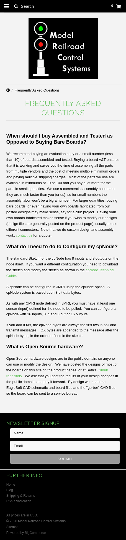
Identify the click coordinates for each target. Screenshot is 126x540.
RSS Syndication (18, 501)
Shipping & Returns (20, 496)
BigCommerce (35, 533)
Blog (9, 490)
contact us (24, 235)
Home (10, 484)
